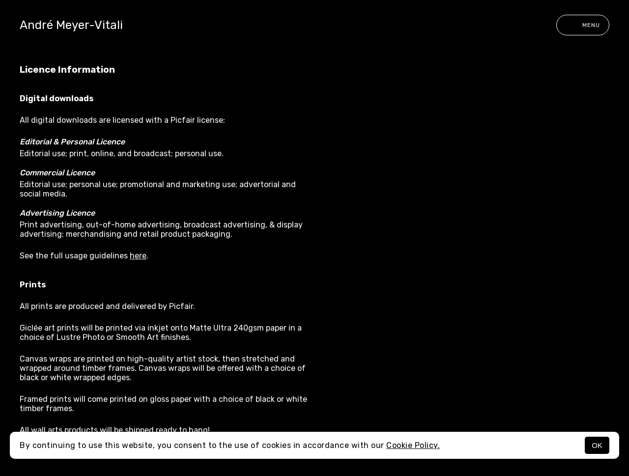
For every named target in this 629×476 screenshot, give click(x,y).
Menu (583, 25)
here (138, 255)
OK (597, 445)
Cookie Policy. (413, 445)
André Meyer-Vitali (71, 25)
